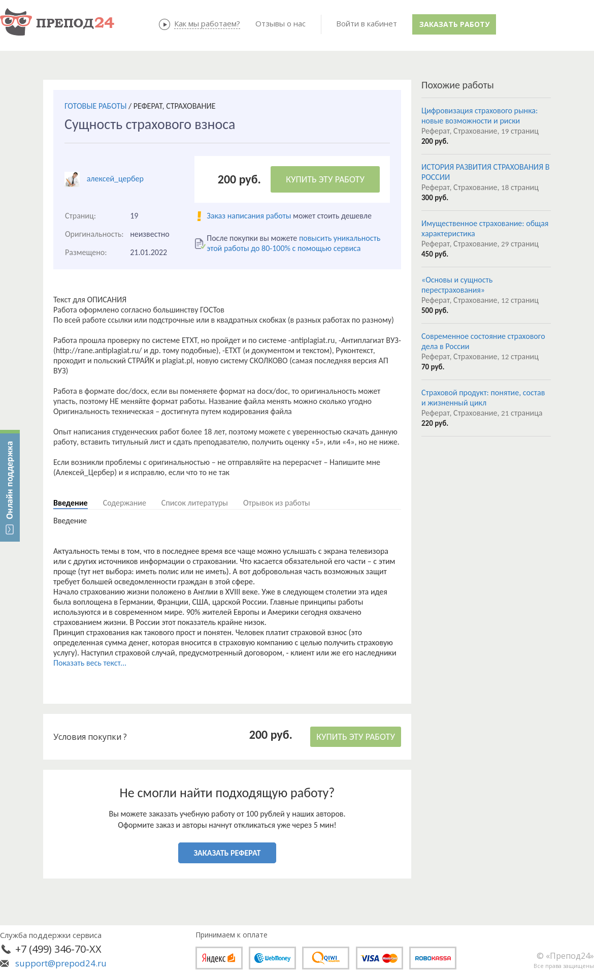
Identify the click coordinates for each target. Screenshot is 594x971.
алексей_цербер (115, 178)
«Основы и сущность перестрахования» (456, 285)
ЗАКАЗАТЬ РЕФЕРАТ (227, 853)
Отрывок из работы (276, 503)
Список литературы (194, 503)
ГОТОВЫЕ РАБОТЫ (95, 106)
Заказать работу (454, 24)
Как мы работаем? (207, 23)
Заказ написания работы (249, 216)
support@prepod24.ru (61, 963)
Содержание (124, 503)
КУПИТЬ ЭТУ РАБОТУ (325, 179)
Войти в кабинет (366, 23)
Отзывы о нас (280, 23)
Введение (70, 503)
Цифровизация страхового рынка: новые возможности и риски (479, 116)
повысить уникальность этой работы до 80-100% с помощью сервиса (293, 243)
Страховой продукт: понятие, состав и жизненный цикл (483, 398)
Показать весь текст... (89, 663)
